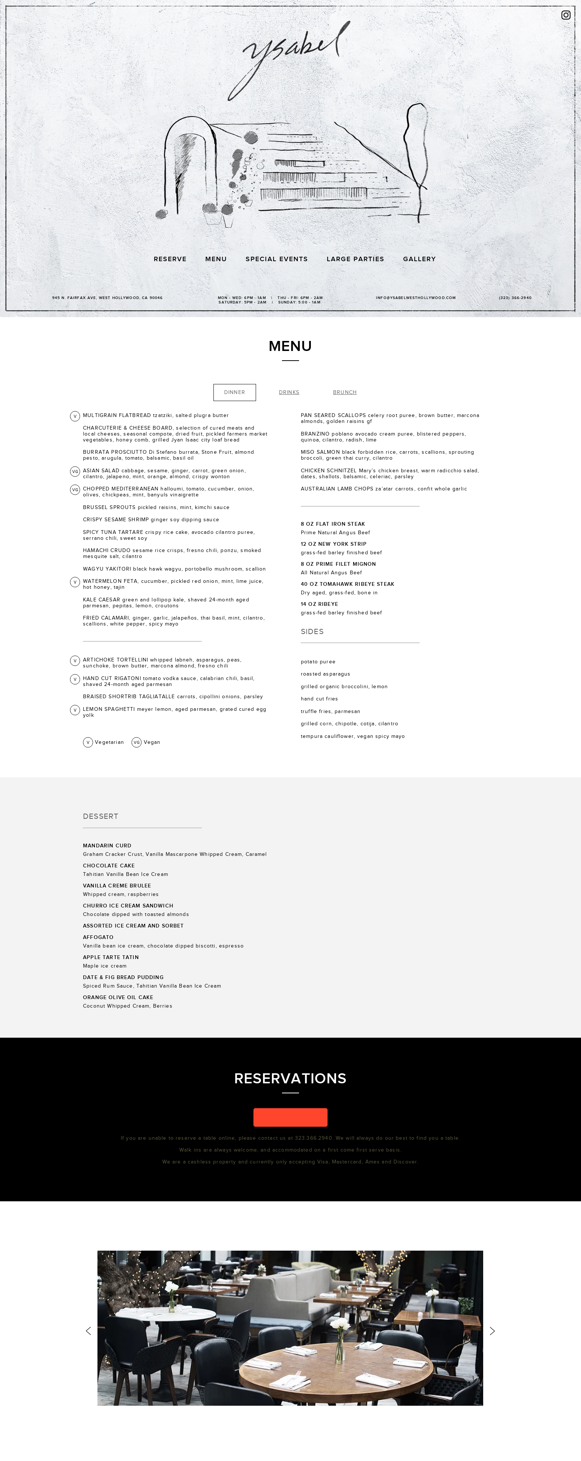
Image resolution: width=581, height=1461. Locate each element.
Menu (216, 259)
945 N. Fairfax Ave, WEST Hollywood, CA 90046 (107, 298)
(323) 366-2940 (515, 298)
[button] (290, 1117)
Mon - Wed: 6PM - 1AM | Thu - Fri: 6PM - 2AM (269, 299)
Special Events (277, 259)
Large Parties (356, 259)
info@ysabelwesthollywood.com (416, 298)
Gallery (419, 259)
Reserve (170, 259)
